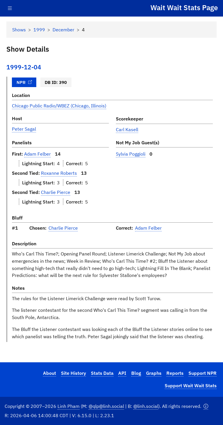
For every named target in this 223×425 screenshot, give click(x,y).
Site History (73, 373)
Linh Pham (68, 406)
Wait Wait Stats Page (184, 7)
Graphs (153, 373)
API (122, 373)
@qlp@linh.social (106, 406)
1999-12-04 (23, 67)
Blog (136, 373)
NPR (24, 82)
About (49, 373)
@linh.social (145, 406)
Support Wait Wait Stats (191, 385)
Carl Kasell (127, 129)
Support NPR (202, 373)
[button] (206, 406)
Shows (19, 29)
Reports (175, 373)
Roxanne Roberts (59, 173)
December (63, 29)
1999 (39, 29)
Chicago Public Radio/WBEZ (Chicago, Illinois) (59, 105)
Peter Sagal (24, 129)
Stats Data (102, 373)
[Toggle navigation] (9, 8)
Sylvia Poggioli (130, 154)
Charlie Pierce (55, 192)
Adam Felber (37, 154)
